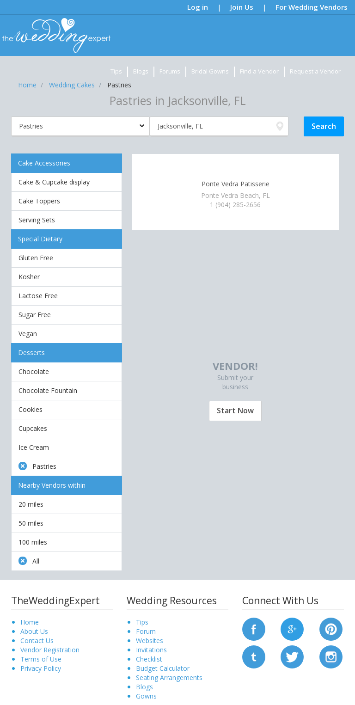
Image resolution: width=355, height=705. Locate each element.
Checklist (149, 659)
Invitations (151, 649)
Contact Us (37, 640)
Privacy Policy (40, 668)
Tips (116, 71)
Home (29, 622)
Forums (169, 71)
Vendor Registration (50, 649)
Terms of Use (40, 659)
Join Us (241, 7)
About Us (34, 631)
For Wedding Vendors (311, 7)
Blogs (140, 71)
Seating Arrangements (169, 677)
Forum (146, 631)
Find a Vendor (259, 71)
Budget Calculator (163, 668)
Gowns (146, 696)
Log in (197, 7)
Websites (149, 640)
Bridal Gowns (210, 71)
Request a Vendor (315, 71)
